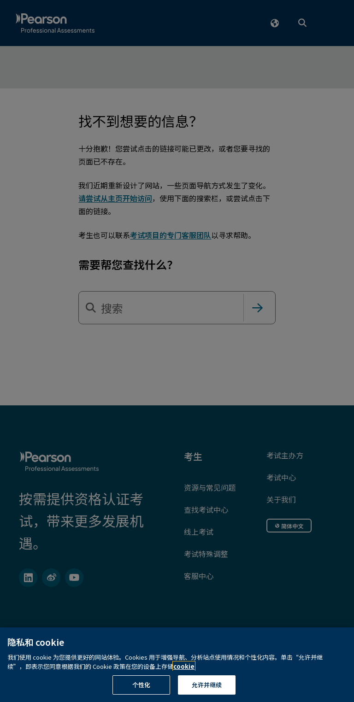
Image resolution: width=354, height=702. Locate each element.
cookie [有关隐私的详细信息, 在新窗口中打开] (184, 677)
